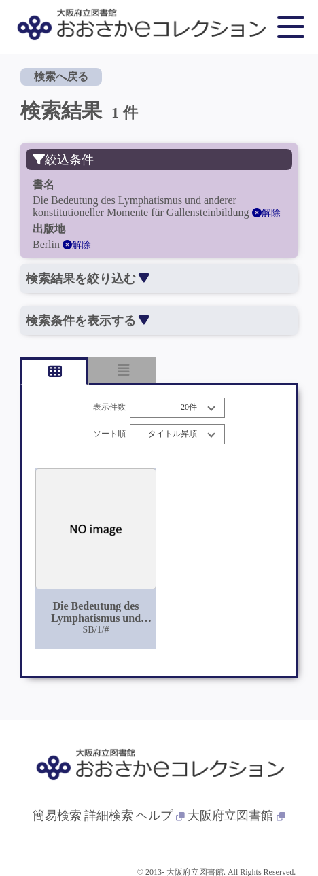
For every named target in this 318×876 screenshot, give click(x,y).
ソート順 (109, 434)
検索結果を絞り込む (87, 278)
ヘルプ (160, 815)
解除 (266, 213)
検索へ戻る (61, 76)
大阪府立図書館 (236, 815)
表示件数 (109, 407)
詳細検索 (108, 815)
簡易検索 (57, 815)
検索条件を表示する (87, 321)
